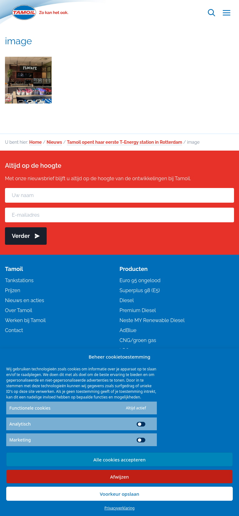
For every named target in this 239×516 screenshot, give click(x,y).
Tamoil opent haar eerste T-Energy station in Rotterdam (124, 142)
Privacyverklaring (120, 508)
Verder (26, 236)
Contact (14, 330)
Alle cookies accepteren (119, 459)
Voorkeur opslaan (119, 494)
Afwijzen (119, 477)
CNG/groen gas (138, 340)
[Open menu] (226, 12)
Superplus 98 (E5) (140, 290)
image (18, 41)
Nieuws (54, 142)
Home (35, 142)
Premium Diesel (138, 310)
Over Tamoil (18, 310)
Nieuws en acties (24, 300)
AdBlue (128, 330)
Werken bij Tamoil (25, 320)
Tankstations (19, 280)
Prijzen (12, 290)
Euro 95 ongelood (140, 280)
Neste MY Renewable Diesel (152, 320)
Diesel (127, 300)
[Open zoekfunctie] (211, 12)
